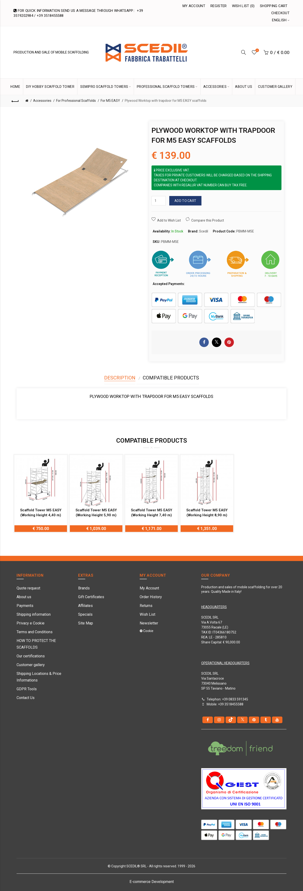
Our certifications (31, 656)
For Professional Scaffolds (76, 100)
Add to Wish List (169, 220)
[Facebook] (207, 720)
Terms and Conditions (35, 632)
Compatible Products (171, 378)
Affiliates (85, 605)
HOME (15, 87)
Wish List (147, 614)
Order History (151, 597)
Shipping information (34, 614)
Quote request (28, 588)
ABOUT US (243, 87)
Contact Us (26, 697)
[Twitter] (242, 720)
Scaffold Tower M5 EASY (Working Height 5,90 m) (96, 512)
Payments (25, 605)
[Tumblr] (265, 720)
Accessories (42, 100)
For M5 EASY (110, 100)
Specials (85, 614)
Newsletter (149, 623)
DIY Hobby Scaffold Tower (50, 87)
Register (218, 6)
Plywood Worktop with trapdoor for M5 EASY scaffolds (165, 100)
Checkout (280, 13)
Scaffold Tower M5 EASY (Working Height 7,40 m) (151, 512)
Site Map (85, 623)
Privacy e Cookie (31, 623)
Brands (84, 588)
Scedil (203, 231)
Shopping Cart (273, 6)
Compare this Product (207, 220)
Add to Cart (185, 201)
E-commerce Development (151, 881)
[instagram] (219, 720)
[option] (40, 493)
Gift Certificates (91, 597)
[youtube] (277, 720)
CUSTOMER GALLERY (275, 87)
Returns (146, 605)
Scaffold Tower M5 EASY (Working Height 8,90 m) (207, 512)
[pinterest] (254, 720)
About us (24, 597)
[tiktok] (231, 720)
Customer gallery (31, 665)
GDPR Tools (27, 689)
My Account (194, 6)
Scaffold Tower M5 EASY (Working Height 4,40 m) (41, 512)
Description (119, 378)
